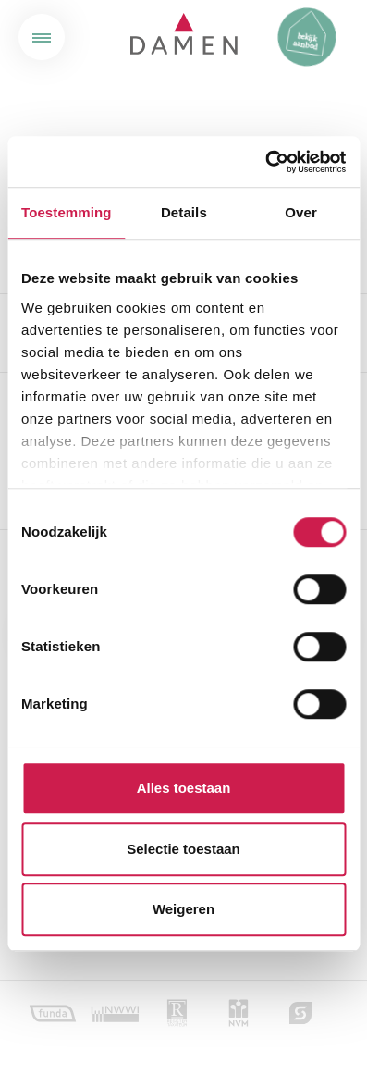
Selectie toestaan (183, 849)
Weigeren (183, 909)
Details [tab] (184, 212)
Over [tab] (301, 212)
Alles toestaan (184, 788)
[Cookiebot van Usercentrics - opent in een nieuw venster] (265, 162)
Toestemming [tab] (66, 212)
